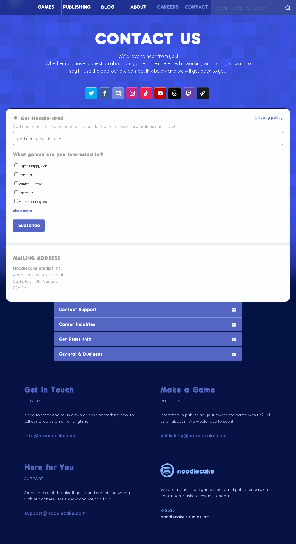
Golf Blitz (26, 175)
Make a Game (187, 389)
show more (22, 210)
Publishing (77, 7)
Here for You (49, 467)
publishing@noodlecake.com (193, 435)
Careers (168, 7)
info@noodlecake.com (50, 435)
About (138, 7)
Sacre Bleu (27, 193)
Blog (107, 7)
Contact (196, 7)
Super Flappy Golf (33, 166)
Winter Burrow (30, 184)
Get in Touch (49, 389)
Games (46, 7)
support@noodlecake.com (55, 513)
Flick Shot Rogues (33, 202)
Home (15, 7)
